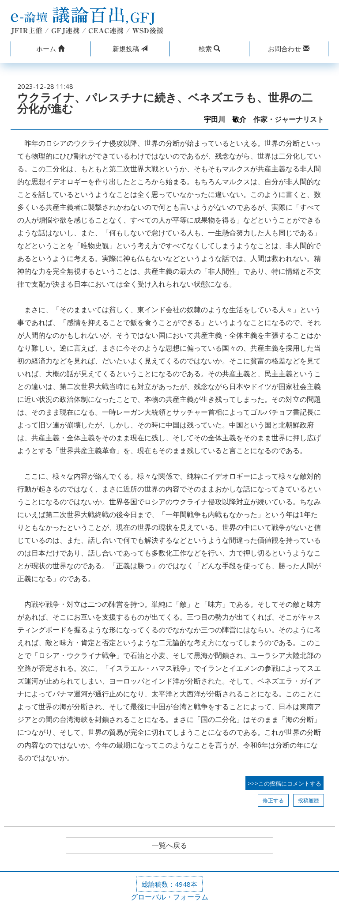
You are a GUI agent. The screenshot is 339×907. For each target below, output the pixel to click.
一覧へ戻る (169, 845)
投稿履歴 (308, 800)
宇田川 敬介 (225, 119)
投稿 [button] (130, 48)
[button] (50, 49)
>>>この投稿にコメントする (284, 783)
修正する (273, 800)
